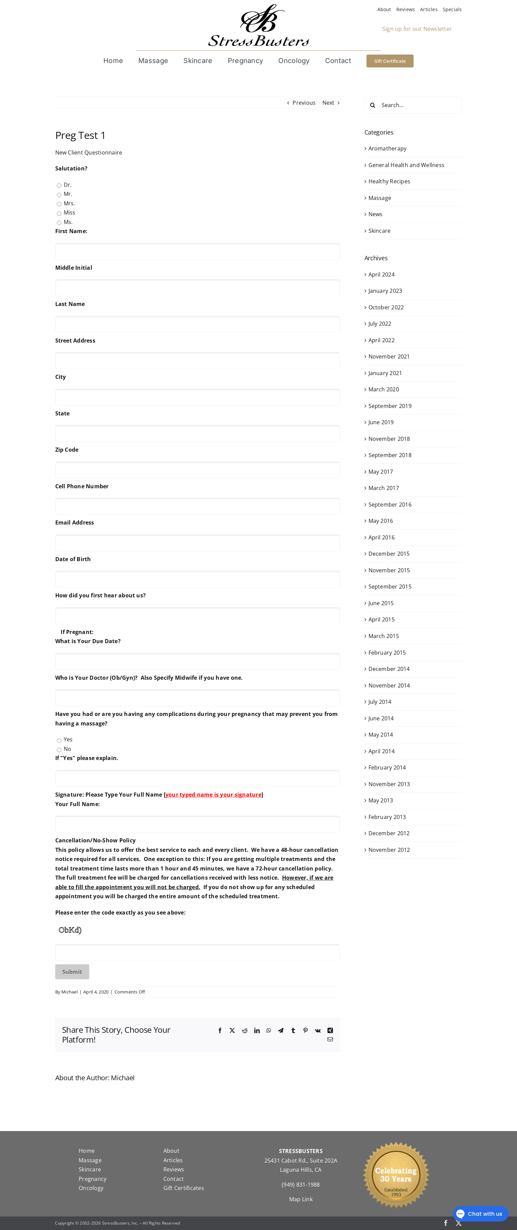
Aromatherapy (388, 148)
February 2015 (387, 652)
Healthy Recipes (390, 181)
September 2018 (390, 455)
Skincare (380, 230)
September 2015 (390, 586)
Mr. (68, 194)
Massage (380, 198)
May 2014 (381, 734)
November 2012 (389, 850)
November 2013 (389, 784)
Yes (68, 739)
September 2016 (390, 504)
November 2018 (389, 439)
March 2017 (384, 488)
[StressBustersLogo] (259, 6)
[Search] (372, 105)
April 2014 (382, 751)
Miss (70, 212)
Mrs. (69, 203)
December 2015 (389, 553)
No (67, 749)
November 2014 (389, 685)
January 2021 (385, 373)
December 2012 (389, 833)
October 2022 (386, 307)
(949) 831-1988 (301, 1184)
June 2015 (381, 603)
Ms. (68, 222)
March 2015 (384, 636)
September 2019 (390, 406)
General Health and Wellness (406, 165)
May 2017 (381, 471)
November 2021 (389, 356)
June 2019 (381, 422)
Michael (69, 992)
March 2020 (384, 389)
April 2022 (382, 340)
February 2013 (387, 817)
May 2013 (381, 800)
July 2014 (380, 701)
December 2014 (389, 669)
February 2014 (387, 767)
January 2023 (385, 290)
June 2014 (381, 718)
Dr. (68, 184)
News (376, 214)
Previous (304, 102)
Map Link (301, 1199)
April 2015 (382, 619)
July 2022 (380, 323)
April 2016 (382, 537)
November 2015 (389, 570)
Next (328, 102)
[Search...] (413, 105)
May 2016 (381, 521)
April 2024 (382, 274)
